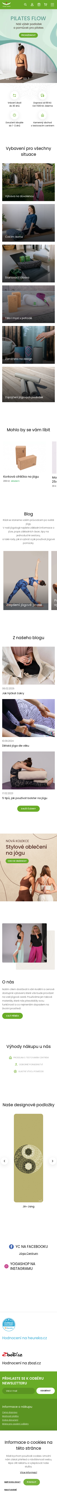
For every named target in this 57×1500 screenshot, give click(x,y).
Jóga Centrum (28, 1253)
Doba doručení (10, 1420)
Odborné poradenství (28, 1064)
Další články (28, 808)
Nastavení (10, 1489)
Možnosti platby (10, 1416)
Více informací (28, 1472)
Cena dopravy (9, 1412)
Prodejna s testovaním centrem (28, 1057)
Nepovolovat (12, 1482)
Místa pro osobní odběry (15, 1423)
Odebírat (45, 1390)
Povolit (31, 1482)
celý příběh (12, 1015)
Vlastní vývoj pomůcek (28, 1071)
